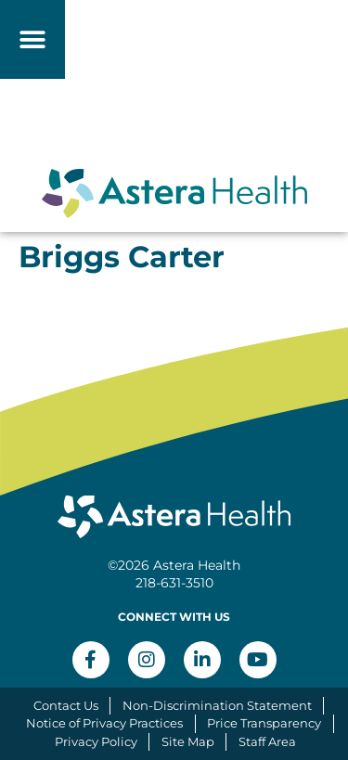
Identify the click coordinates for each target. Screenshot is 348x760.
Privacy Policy (96, 741)
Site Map (187, 741)
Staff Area (267, 741)
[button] (33, 39)
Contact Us (65, 705)
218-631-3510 (174, 582)
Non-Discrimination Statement (217, 705)
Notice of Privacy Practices (104, 722)
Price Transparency (264, 722)
